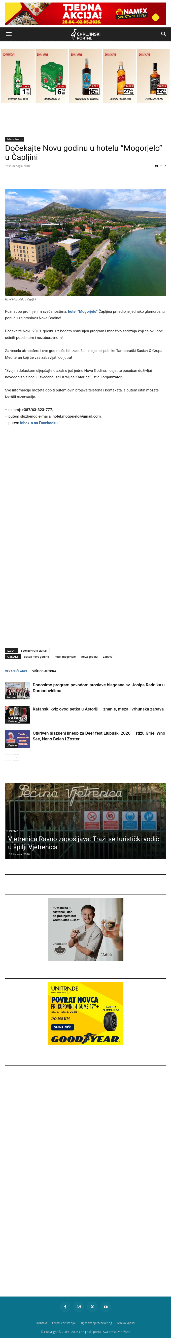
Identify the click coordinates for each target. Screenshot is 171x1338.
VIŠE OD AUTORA (44, 671)
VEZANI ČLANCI (16, 671)
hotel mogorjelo (65, 656)
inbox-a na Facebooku (38, 423)
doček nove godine (36, 656)
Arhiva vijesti (125, 1323)
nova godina (89, 656)
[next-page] (16, 757)
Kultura (11, 697)
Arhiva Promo (15, 139)
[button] (9, 34)
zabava (108, 656)
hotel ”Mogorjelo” (83, 311)
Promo (13, 831)
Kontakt (41, 1323)
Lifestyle (12, 721)
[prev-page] (8, 757)
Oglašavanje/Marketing (96, 1323)
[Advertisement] (85, 603)
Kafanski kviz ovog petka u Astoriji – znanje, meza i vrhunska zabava (98, 708)
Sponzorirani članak (34, 650)
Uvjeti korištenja (63, 1323)
